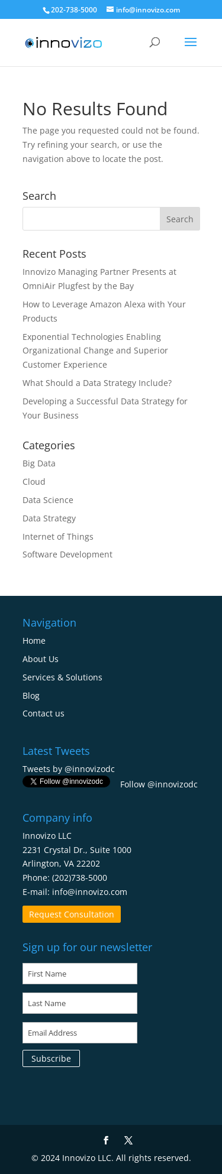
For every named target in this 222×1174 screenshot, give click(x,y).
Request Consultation (71, 914)
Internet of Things (58, 536)
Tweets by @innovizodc (68, 768)
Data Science (47, 499)
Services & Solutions (62, 677)
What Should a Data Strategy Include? (97, 382)
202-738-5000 (74, 10)
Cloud (34, 481)
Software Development (67, 554)
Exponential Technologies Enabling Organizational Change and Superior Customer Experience (95, 351)
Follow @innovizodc (159, 784)
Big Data (39, 463)
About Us (40, 658)
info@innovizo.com (89, 891)
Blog (31, 695)
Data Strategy (49, 518)
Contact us (43, 713)
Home (34, 640)
